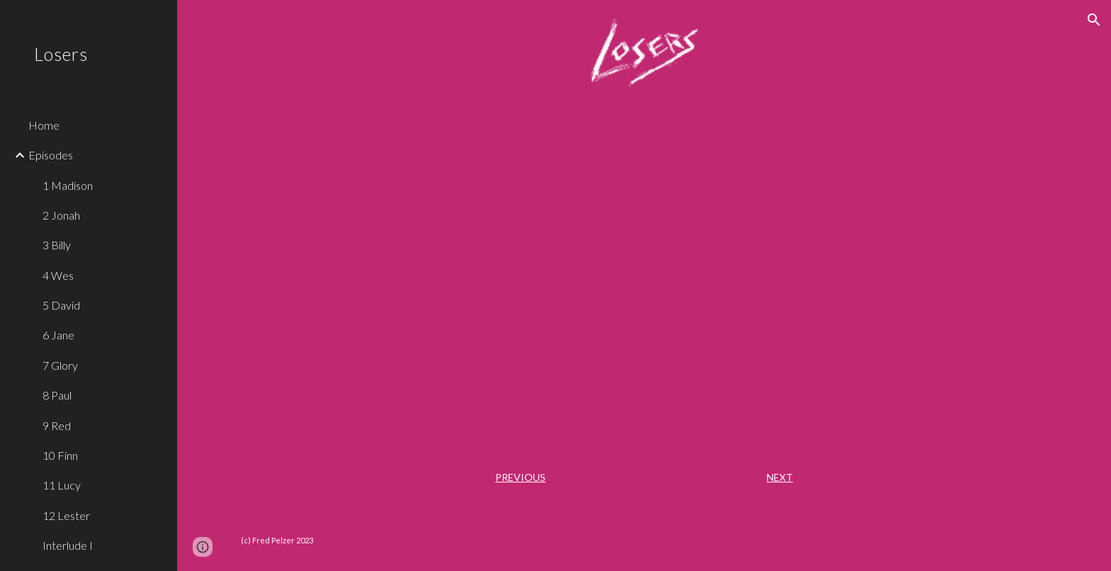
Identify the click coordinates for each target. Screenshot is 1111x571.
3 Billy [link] (57, 244)
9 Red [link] (57, 425)
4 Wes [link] (58, 275)
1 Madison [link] (68, 185)
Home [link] (44, 125)
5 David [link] (61, 305)
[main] (644, 477)
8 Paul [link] (57, 395)
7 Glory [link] (60, 365)
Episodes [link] (50, 155)
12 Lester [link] (66, 515)
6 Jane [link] (58, 334)
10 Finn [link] (60, 455)
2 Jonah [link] (61, 215)
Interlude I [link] (68, 545)
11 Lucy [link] (62, 485)
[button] (1094, 20)
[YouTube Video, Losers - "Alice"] (644, 277)
